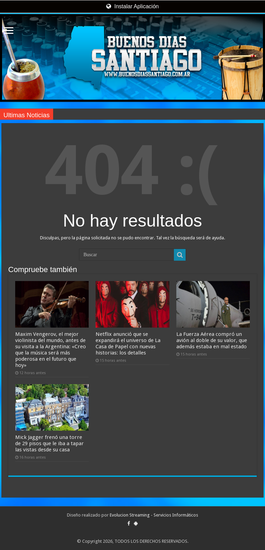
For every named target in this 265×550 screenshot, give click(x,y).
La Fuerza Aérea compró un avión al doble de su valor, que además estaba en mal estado (211, 340)
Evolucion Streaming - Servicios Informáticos (154, 515)
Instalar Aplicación (132, 6)
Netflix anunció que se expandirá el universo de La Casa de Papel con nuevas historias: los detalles (128, 343)
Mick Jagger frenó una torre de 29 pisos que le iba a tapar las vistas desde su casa (49, 443)
